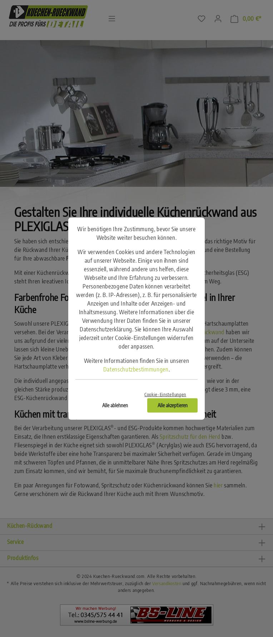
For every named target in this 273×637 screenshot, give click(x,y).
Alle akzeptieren (173, 405)
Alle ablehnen (115, 405)
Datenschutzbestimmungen (136, 369)
